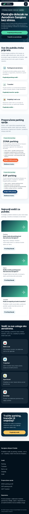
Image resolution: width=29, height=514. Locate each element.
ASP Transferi (5, 489)
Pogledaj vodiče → (9, 108)
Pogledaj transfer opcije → (11, 93)
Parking (26, 0)
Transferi (4, 466)
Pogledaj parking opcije (14, 32)
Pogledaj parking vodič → (11, 78)
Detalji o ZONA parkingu (10, 160)
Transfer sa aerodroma (14, 37)
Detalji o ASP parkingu (10, 192)
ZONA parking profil (7, 484)
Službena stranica (9, 164)
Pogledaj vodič (14, 432)
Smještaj (3, 471)
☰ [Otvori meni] (26, 4)
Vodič (2, 474)
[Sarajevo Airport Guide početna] (7, 4)
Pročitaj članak (9, 248)
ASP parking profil (6, 486)
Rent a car (4, 469)
